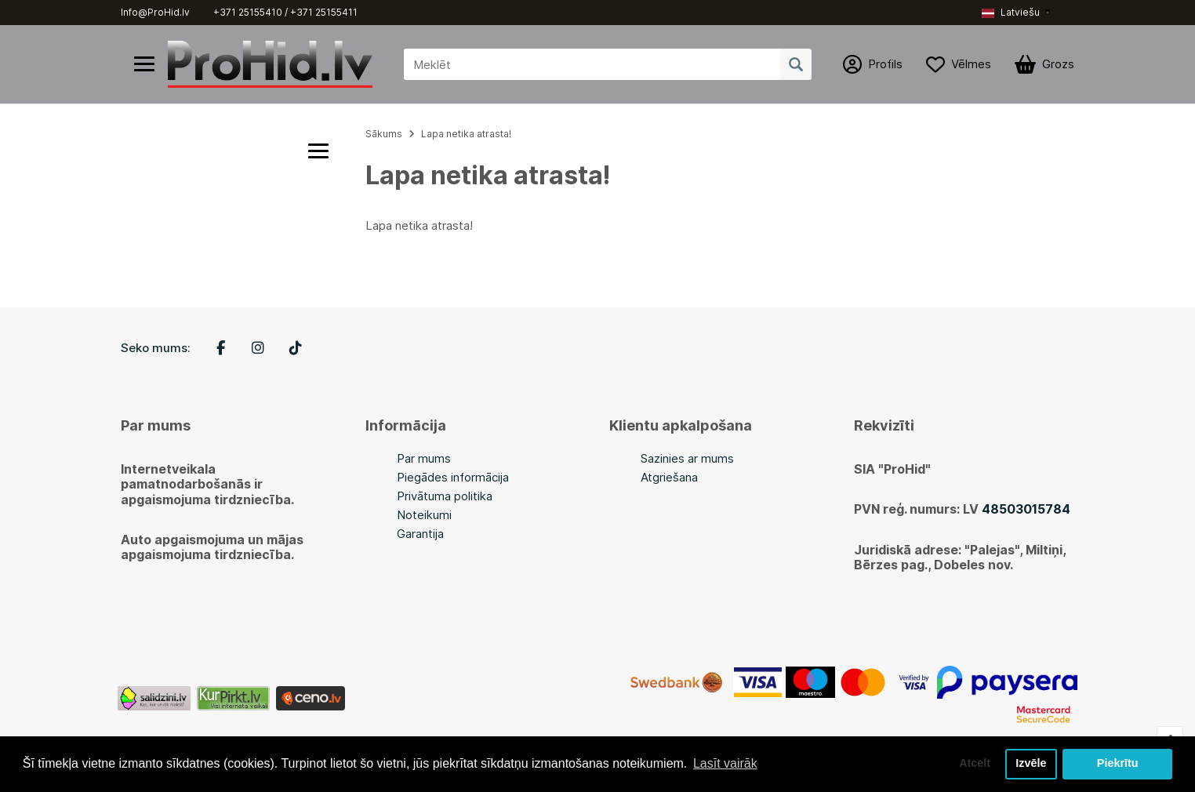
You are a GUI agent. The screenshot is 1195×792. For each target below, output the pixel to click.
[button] (1016, 12)
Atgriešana (669, 477)
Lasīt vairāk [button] (725, 763)
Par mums (424, 458)
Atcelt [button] (974, 763)
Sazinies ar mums (687, 458)
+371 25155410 (247, 12)
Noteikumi (424, 514)
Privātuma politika (444, 496)
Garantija (420, 533)
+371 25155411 (324, 12)
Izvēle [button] (1030, 763)
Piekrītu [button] (1118, 763)
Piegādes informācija (453, 477)
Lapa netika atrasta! (466, 134)
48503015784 (1026, 509)
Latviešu (1011, 12)
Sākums (383, 134)
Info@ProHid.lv (155, 12)
